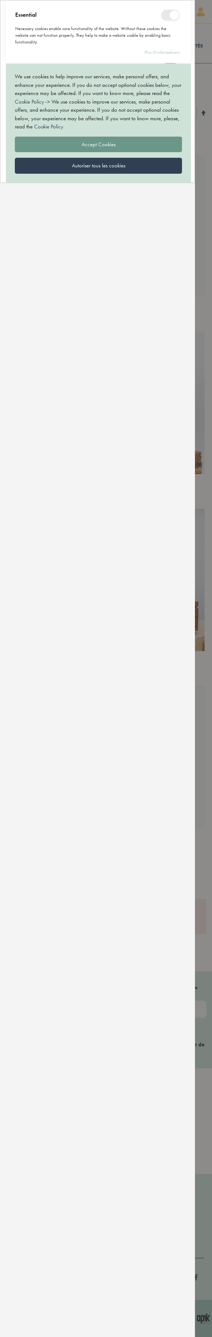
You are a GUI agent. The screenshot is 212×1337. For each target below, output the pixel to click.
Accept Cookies (99, 1299)
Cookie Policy (29, 1256)
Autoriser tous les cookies (98, 1320)
